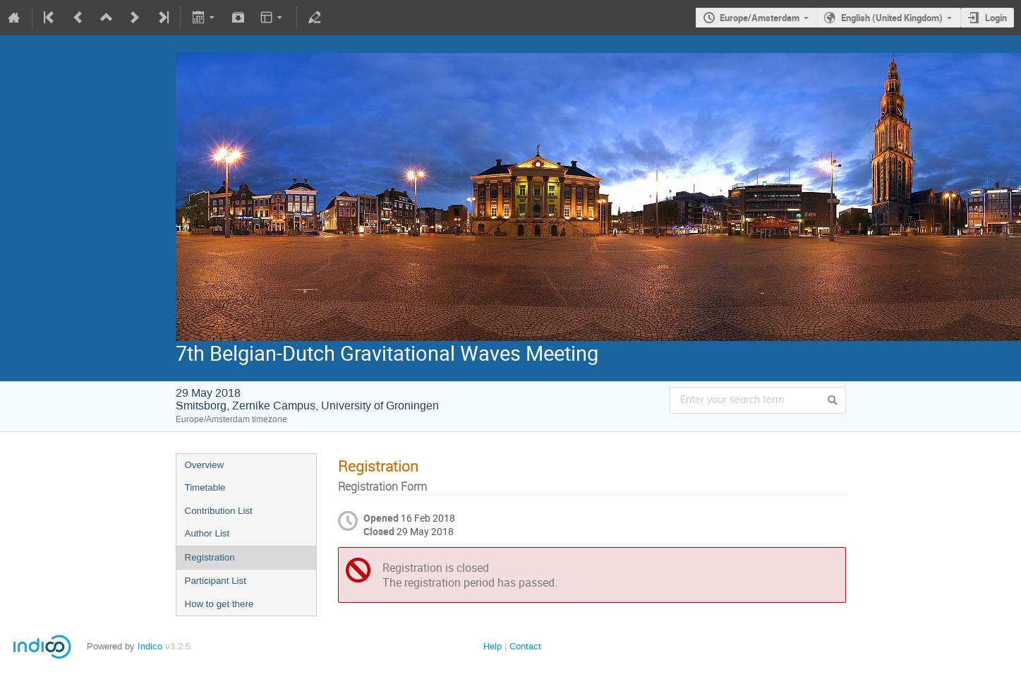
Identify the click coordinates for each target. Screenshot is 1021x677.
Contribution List (219, 510)
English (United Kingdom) (892, 17)
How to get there (219, 604)
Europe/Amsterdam (759, 17)
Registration (210, 557)
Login (996, 17)
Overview (204, 465)
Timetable (205, 487)
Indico (150, 646)
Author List (207, 533)
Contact (525, 646)
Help (492, 646)
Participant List (215, 580)
